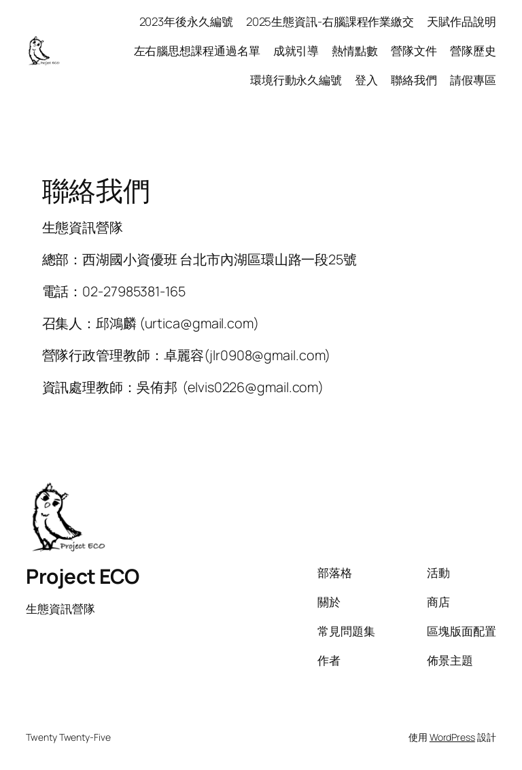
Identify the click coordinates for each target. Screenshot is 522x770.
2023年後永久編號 (186, 21)
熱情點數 (355, 50)
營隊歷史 (473, 50)
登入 (366, 80)
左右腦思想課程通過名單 (197, 50)
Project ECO (82, 576)
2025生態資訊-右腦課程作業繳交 (330, 21)
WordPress (452, 737)
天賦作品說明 (461, 21)
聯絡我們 (414, 80)
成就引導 (296, 50)
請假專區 (473, 80)
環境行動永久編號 (296, 80)
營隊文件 (414, 50)
